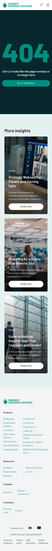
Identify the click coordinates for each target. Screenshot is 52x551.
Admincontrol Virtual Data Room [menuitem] (35, 451)
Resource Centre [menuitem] (34, 467)
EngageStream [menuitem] (10, 449)
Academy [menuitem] (7, 467)
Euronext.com (17, 528)
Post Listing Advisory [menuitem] (9, 436)
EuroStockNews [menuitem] (11, 445)
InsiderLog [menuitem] (28, 422)
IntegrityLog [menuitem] (29, 426)
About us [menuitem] (7, 492)
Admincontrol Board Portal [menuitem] (33, 436)
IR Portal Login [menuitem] (7, 510)
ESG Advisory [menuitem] (9, 441)
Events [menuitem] (29, 471)
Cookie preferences (43, 541)
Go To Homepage (26, 83)
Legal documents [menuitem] (30, 541)
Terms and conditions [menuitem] (8, 541)
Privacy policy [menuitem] (20, 541)
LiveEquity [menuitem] (8, 430)
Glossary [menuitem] (7, 475)
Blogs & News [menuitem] (10, 471)
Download (26, 206)
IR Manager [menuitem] (8, 418)
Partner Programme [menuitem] (23, 492)
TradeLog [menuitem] (27, 430)
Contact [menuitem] (19, 510)
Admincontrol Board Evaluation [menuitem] (33, 444)
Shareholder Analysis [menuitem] (9, 424)
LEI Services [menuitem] (29, 418)
